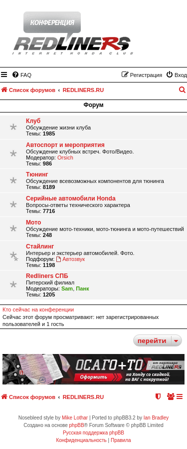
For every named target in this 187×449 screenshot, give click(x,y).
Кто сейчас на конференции (38, 309)
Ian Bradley (156, 417)
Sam (67, 289)
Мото (33, 222)
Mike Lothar (75, 417)
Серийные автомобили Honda (71, 198)
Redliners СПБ (47, 276)
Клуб (33, 121)
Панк (82, 289)
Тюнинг (37, 174)
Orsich (65, 157)
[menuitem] (21, 75)
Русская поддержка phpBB (93, 433)
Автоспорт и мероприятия (65, 145)
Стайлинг (40, 246)
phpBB (76, 425)
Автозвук (70, 259)
